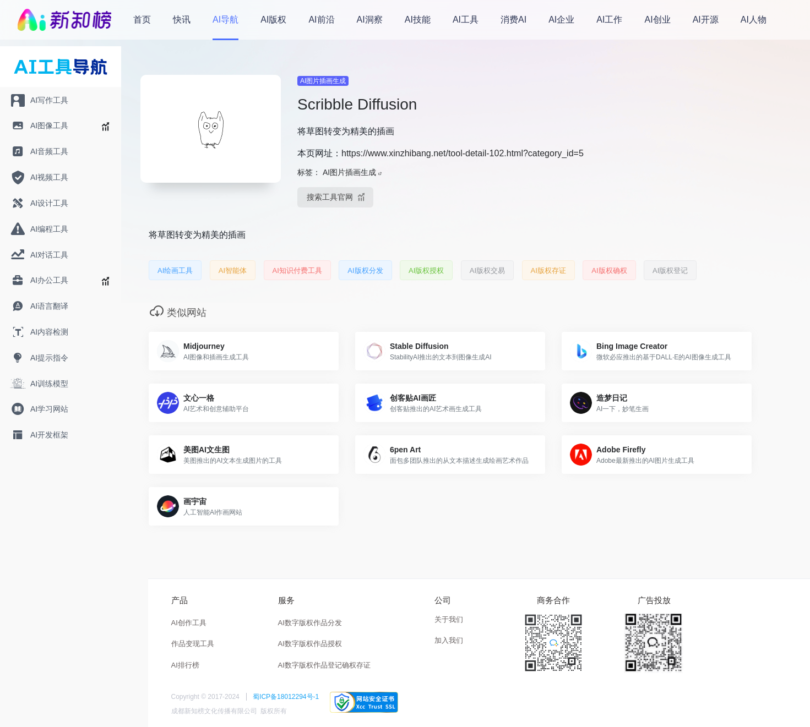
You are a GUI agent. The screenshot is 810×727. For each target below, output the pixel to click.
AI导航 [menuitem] (225, 19)
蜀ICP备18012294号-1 (286, 697)
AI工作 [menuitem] (609, 19)
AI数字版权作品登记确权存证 (324, 665)
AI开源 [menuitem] (706, 19)
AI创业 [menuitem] (658, 19)
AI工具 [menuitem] (466, 19)
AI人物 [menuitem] (753, 19)
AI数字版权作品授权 (310, 643)
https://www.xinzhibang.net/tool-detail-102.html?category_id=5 (462, 153)
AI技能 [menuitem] (418, 19)
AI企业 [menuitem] (561, 19)
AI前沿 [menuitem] (321, 19)
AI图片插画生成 (323, 81)
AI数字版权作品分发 (310, 623)
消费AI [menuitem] (513, 19)
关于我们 (448, 619)
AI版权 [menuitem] (273, 19)
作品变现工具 (192, 643)
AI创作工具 (188, 623)
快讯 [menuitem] (182, 19)
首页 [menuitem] (142, 19)
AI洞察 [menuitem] (370, 19)
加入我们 (448, 640)
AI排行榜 (185, 665)
